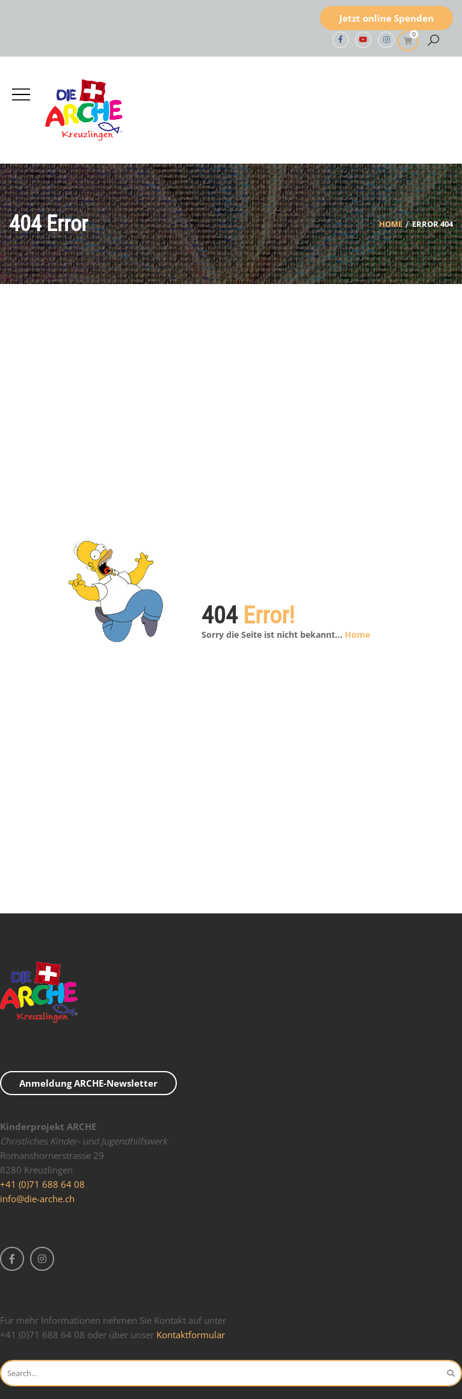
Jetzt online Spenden (386, 18)
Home (390, 223)
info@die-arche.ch (37, 1199)
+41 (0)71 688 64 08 (42, 1184)
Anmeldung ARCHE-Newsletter (88, 1083)
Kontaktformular (190, 1335)
